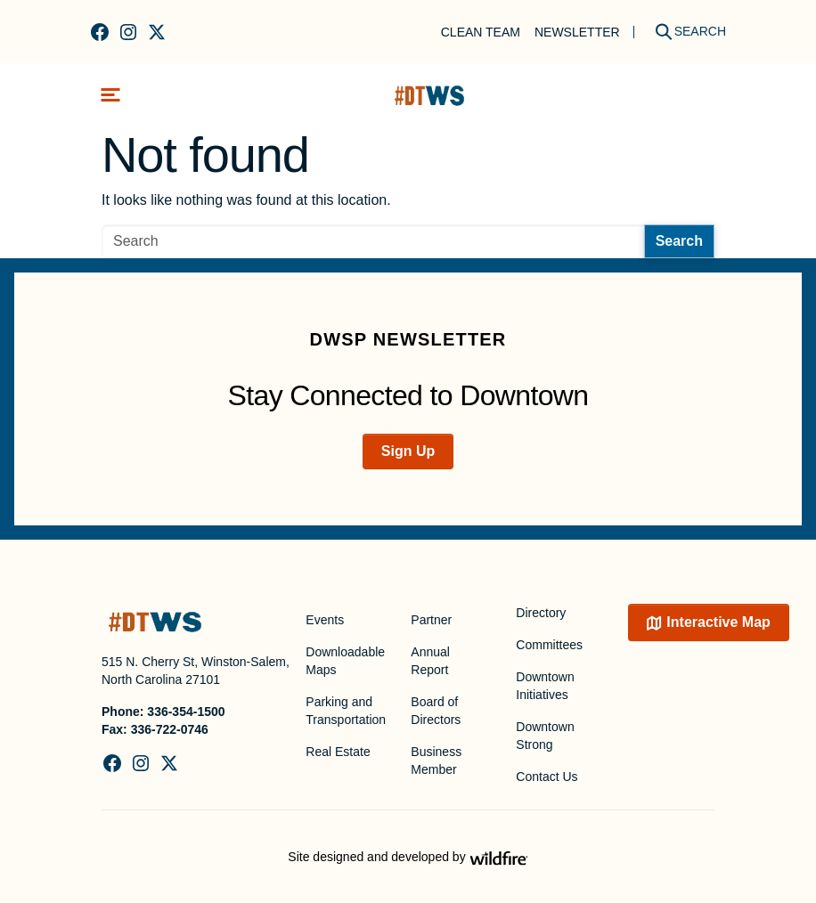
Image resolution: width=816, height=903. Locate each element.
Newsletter (577, 32)
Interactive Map (718, 622)
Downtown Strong (545, 736)
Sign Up (408, 451)
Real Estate (338, 751)
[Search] (684, 31)
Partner (431, 620)
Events (325, 620)
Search (679, 240)
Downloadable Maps (345, 661)
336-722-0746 (169, 729)
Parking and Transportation (346, 711)
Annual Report (430, 661)
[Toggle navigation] (110, 94)
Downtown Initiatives (545, 686)
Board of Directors (436, 711)
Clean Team (480, 32)
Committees (549, 645)
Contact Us (546, 776)
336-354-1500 (185, 711)
